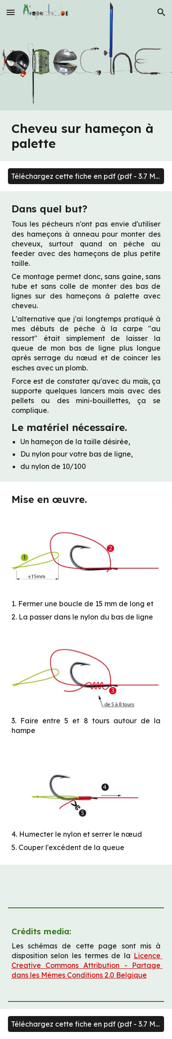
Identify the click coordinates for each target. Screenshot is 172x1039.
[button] (10, 12)
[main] (86, 135)
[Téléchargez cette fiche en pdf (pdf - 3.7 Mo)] (86, 176)
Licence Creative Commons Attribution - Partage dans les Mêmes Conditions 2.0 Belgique (87, 965)
